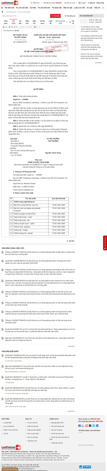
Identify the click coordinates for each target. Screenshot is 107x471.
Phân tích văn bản (32, 426)
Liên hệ (5, 433)
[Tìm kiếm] (55, 16)
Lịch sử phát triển (8, 426)
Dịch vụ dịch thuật (33, 433)
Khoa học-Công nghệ (21, 393)
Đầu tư (7, 371)
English (82, 3)
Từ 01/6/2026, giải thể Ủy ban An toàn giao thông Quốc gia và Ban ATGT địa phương (91, 38)
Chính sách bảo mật (57, 433)
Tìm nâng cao (70, 16)
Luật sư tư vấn (79, 8)
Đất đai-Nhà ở (14, 371)
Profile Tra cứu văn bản (10, 430)
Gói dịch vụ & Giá (69, 3)
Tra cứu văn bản (22, 8)
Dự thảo (33, 8)
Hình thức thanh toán (57, 426)
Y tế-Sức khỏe (9, 382)
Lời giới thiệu (7, 422)
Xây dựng (22, 371)
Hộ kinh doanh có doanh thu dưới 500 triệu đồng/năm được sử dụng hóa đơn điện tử (91, 47)
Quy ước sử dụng (56, 430)
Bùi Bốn (70, 241)
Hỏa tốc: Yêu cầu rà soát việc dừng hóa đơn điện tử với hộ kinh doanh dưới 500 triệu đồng (92, 56)
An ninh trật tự (9, 361)
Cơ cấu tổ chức (10, 393)
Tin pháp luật (57, 8)
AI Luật (89, 8)
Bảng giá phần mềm (57, 422)
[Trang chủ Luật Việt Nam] (10, 2)
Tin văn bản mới (44, 8)
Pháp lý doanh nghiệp (34, 430)
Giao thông (18, 361)
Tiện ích (97, 8)
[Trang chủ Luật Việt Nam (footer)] (11, 449)
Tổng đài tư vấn (32, 441)
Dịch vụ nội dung (32, 437)
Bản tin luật (67, 8)
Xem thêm (71, 346)
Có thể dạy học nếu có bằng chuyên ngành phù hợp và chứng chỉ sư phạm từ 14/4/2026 (91, 29)
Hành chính (8, 406)
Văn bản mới (9, 8)
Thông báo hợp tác (57, 443)
